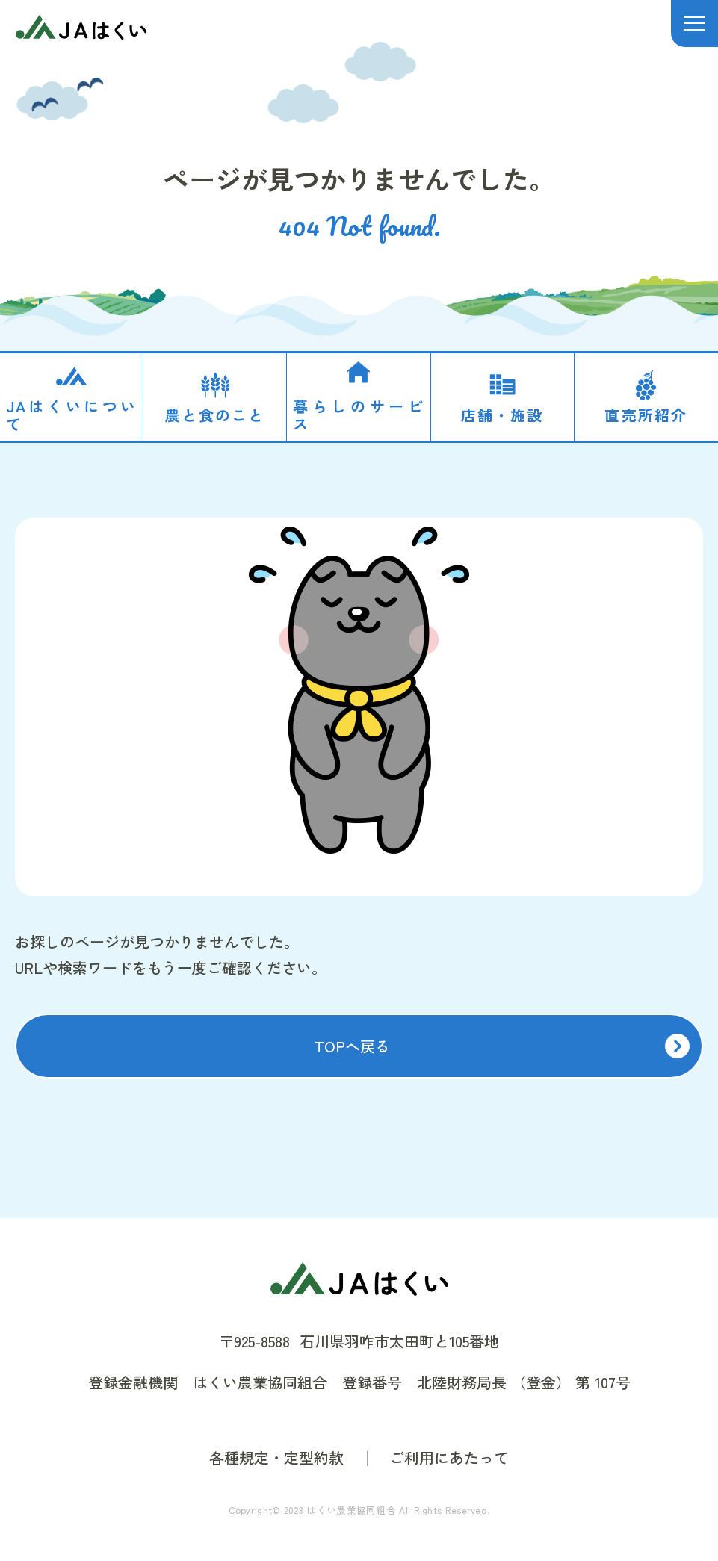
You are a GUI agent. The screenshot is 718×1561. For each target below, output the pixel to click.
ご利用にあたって (449, 1457)
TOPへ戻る (352, 1046)
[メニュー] (694, 23)
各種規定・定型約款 (276, 1457)
